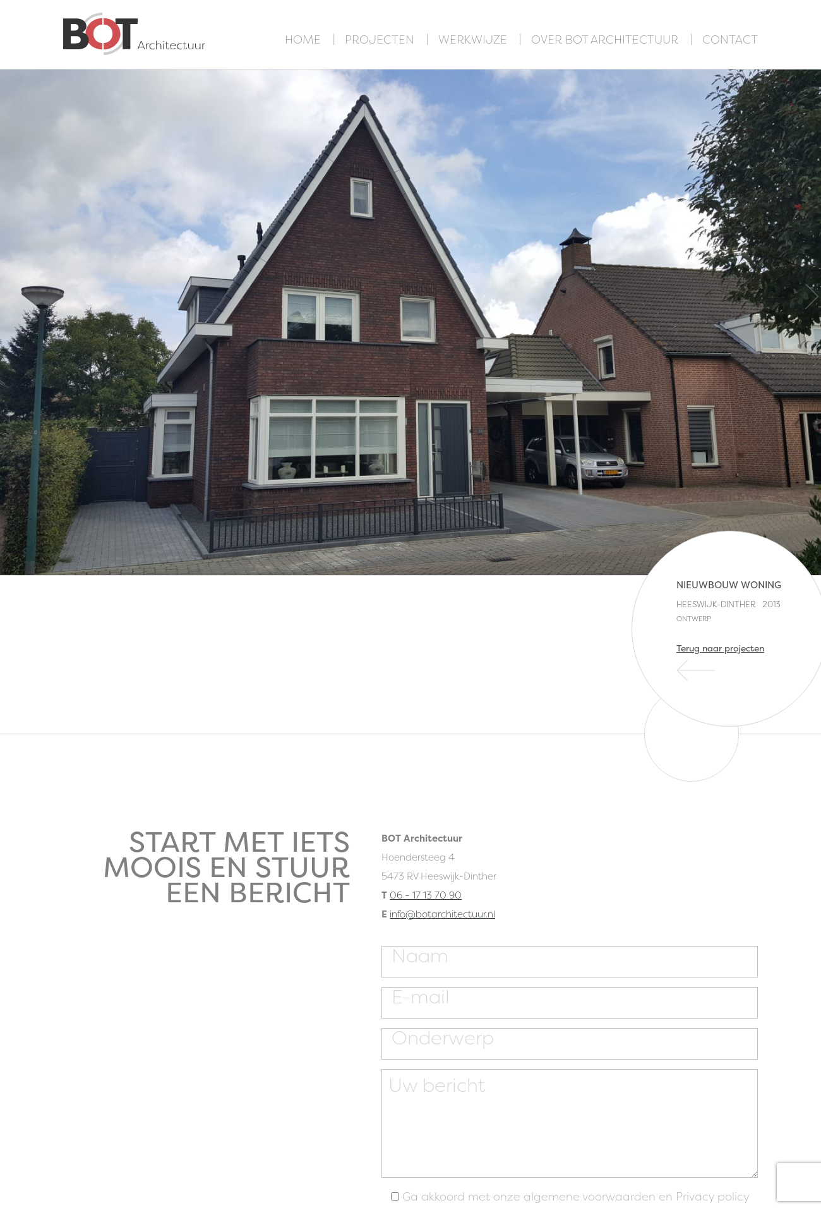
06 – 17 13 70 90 (426, 895)
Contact (730, 39)
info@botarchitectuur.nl (442, 914)
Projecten (379, 39)
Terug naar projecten (720, 648)
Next (811, 296)
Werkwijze (472, 39)
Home (303, 39)
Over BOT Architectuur (604, 39)
